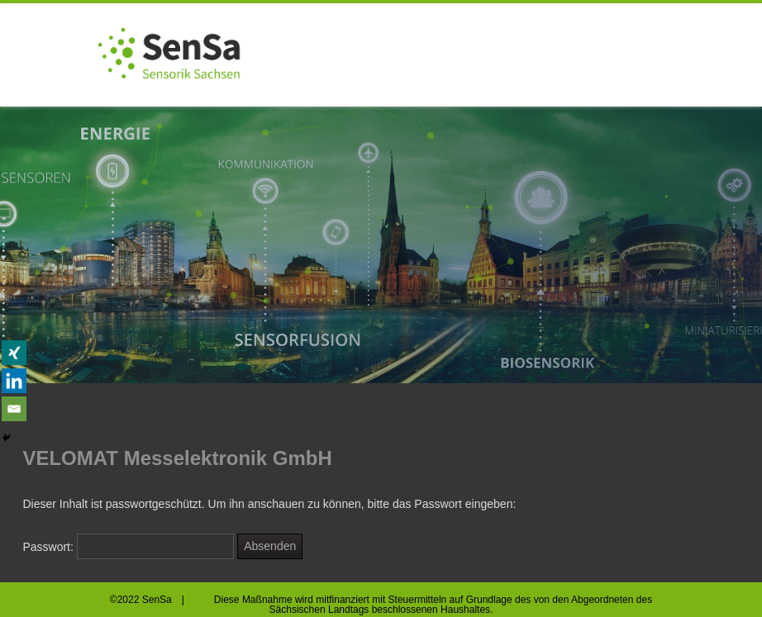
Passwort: (128, 547)
